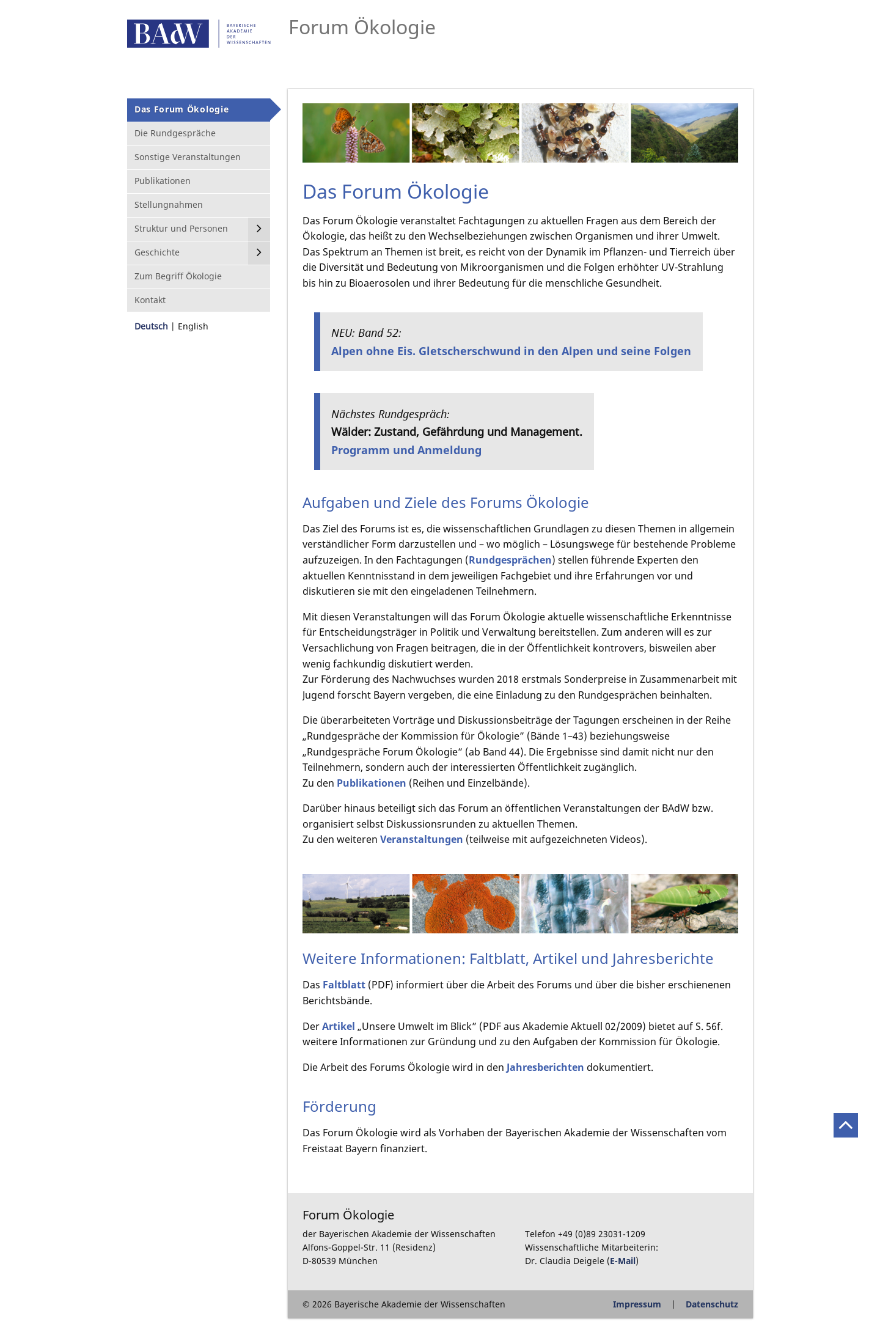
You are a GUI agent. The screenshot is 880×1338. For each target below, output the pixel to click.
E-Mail (623, 1260)
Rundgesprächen (510, 560)
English (193, 326)
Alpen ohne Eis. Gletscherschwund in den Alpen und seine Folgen (511, 350)
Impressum (637, 1304)
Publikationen (371, 783)
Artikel (338, 1026)
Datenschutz (712, 1304)
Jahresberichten (545, 1067)
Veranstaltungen (421, 839)
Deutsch (151, 326)
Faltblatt (344, 984)
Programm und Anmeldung (406, 449)
